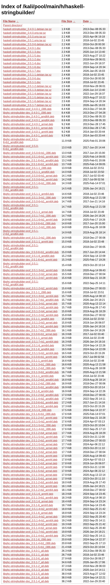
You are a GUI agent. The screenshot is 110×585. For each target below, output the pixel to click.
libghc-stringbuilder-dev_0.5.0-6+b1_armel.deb (30, 334)
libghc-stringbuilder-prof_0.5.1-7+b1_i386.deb (29, 215)
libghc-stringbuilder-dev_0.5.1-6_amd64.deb (28, 349)
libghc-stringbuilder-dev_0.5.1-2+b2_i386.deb (29, 383)
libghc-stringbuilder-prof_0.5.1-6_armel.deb (28, 501)
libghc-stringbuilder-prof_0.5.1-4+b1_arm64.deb (30, 520)
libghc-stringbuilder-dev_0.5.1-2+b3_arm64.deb (30, 482)
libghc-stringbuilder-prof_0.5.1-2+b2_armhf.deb (30, 288)
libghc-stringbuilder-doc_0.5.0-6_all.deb (26, 558)
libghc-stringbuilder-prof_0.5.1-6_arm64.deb (28, 345)
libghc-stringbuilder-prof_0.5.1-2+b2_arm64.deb (30, 315)
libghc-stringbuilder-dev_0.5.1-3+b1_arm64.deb (30, 497)
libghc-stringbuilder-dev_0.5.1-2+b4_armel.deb (30, 433)
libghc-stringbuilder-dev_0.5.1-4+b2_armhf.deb (30, 524)
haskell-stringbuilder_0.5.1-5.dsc (22, 55)
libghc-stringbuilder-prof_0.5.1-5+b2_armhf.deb (30, 421)
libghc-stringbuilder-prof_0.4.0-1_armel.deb (28, 124)
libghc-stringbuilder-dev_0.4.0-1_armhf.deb (28, 135)
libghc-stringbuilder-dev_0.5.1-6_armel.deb (28, 513)
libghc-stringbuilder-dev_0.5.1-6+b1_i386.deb (29, 414)
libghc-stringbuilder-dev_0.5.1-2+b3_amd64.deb (31, 379)
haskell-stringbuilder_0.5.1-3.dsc (22, 52)
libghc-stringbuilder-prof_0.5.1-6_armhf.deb (28, 494)
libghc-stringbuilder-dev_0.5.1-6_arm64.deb (28, 391)
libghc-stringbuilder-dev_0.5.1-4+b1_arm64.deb (30, 535)
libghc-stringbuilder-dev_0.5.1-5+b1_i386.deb (29, 547)
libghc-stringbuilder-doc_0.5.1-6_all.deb (26, 577)
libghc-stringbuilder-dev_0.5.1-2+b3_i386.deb (29, 368)
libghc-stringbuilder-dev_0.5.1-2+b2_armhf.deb (30, 440)
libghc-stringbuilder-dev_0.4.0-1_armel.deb (28, 128)
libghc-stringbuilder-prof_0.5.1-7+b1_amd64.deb (21, 188)
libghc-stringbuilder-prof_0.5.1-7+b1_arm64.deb (30, 341)
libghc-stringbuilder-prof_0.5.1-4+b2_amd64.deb (21, 283)
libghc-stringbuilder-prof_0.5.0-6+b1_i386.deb (29, 153)
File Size (67, 21)
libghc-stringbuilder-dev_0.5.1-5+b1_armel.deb (30, 478)
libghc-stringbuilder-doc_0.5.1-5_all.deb (26, 573)
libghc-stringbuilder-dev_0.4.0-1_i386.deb (27, 112)
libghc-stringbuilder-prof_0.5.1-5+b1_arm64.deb (30, 353)
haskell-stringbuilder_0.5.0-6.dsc (22, 78)
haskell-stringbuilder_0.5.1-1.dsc (22, 82)
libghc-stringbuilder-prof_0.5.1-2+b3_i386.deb (29, 227)
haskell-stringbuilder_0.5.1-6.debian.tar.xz (27, 101)
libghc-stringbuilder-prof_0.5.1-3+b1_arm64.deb (30, 296)
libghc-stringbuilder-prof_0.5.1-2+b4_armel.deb (30, 311)
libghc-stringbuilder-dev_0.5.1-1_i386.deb (27, 292)
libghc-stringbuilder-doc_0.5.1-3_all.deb (26, 569)
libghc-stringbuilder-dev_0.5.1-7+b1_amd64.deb (31, 299)
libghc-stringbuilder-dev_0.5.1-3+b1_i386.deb (29, 364)
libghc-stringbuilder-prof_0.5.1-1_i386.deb (27, 168)
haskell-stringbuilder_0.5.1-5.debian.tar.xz (27, 97)
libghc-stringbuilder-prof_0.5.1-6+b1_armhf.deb (30, 219)
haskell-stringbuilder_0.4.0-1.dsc (22, 48)
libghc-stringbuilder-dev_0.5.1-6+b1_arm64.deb (30, 164)
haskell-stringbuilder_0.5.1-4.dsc (22, 63)
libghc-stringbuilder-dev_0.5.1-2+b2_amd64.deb (31, 395)
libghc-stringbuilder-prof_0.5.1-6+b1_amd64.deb (21, 141)
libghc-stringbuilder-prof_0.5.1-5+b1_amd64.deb (21, 265)
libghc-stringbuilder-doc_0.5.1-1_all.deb (26, 554)
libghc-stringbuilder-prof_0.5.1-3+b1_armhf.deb (30, 270)
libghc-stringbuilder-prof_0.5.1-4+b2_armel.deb (30, 516)
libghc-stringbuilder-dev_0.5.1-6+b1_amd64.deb (31, 160)
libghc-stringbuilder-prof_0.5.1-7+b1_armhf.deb (30, 531)
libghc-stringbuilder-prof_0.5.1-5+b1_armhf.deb (30, 436)
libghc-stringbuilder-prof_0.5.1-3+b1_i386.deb (29, 197)
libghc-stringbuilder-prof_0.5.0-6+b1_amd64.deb (21, 147)
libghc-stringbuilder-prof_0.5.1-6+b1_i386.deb (29, 183)
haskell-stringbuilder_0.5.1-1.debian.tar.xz (27, 74)
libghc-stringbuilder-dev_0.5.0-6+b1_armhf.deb (30, 357)
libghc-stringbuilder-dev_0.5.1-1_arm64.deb (28, 376)
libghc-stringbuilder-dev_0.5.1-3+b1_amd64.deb (31, 372)
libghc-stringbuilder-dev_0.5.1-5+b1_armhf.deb (30, 467)
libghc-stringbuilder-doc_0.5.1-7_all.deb (26, 562)
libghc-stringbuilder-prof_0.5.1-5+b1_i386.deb (29, 425)
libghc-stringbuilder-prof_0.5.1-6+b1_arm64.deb (30, 156)
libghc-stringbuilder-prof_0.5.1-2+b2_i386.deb (29, 237)
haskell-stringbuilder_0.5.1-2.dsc (22, 59)
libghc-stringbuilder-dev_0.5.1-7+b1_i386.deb (29, 330)
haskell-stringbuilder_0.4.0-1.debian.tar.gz (27, 29)
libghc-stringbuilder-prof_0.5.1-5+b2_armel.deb (30, 444)
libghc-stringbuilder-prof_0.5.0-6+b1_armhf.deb (30, 179)
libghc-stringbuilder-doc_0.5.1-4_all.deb (26, 581)
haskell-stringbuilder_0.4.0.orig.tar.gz (24, 32)
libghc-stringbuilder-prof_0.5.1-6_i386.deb (27, 410)
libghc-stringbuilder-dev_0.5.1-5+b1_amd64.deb (31, 387)
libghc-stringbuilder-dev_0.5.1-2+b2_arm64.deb (30, 490)
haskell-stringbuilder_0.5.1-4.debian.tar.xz (27, 93)
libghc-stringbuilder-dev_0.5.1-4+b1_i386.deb (29, 543)
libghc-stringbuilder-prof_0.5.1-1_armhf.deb (28, 241)
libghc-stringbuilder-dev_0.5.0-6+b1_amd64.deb (31, 252)
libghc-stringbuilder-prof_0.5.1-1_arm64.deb (28, 194)
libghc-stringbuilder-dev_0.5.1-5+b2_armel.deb (30, 471)
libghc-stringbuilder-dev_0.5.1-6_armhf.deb (28, 505)
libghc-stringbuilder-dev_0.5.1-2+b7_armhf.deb (30, 417)
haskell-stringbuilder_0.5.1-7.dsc (22, 71)
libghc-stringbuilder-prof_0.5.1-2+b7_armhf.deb (30, 278)
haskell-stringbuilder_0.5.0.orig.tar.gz (24, 36)
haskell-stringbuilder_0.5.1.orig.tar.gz (24, 40)
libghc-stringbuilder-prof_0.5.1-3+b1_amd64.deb (21, 207)
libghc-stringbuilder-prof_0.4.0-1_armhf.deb (28, 131)
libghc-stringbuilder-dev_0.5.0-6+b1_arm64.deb (30, 402)
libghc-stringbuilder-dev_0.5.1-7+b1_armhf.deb (30, 486)
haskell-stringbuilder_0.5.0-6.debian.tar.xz (27, 44)
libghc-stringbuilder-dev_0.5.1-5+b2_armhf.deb (30, 459)
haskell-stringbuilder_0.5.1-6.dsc (22, 67)
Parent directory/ (12, 25)
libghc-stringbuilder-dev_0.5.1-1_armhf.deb (28, 360)
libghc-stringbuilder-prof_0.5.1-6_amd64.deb (29, 256)
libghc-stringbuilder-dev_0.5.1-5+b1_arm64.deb (30, 406)
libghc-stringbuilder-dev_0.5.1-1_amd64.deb (28, 319)
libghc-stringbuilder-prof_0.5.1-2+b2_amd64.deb (21, 247)
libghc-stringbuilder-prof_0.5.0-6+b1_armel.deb (30, 175)
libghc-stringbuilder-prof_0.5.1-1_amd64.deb (29, 172)
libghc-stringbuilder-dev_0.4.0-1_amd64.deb (28, 116)
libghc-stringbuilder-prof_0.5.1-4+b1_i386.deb (29, 429)
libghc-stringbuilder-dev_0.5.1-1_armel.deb (28, 338)
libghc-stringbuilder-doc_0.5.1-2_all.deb (26, 566)
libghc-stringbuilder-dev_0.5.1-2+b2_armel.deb (30, 452)
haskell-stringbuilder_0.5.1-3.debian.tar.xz (27, 90)
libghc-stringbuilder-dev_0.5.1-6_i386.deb (27, 539)
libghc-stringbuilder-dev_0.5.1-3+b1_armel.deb (30, 474)
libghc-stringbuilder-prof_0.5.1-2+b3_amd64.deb (21, 232)
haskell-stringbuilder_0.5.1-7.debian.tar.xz (27, 105)
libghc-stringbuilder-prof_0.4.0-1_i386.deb (27, 109)
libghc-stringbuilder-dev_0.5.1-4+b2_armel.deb (30, 528)
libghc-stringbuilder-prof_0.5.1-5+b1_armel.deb (30, 448)
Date (86, 21)
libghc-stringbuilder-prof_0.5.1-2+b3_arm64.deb (30, 307)
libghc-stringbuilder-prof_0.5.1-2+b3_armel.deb (30, 322)
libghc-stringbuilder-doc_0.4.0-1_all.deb (26, 550)
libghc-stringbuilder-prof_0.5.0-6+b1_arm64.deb (30, 201)
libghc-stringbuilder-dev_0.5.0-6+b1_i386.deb (29, 223)
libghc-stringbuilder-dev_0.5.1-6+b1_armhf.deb (30, 259)
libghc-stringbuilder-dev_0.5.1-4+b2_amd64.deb (31, 398)
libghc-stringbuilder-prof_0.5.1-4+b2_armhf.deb (30, 509)
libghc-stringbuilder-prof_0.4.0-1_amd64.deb (29, 120)
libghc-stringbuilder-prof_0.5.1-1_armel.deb (28, 212)
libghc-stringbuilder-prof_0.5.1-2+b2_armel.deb (30, 274)
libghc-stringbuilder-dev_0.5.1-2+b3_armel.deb (30, 463)
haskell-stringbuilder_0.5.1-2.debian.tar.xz (27, 86)
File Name (9, 21)
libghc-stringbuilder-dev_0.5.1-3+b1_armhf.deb (30, 455)
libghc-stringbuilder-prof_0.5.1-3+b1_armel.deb (30, 303)
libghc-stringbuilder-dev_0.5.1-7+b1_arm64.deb (30, 326)
